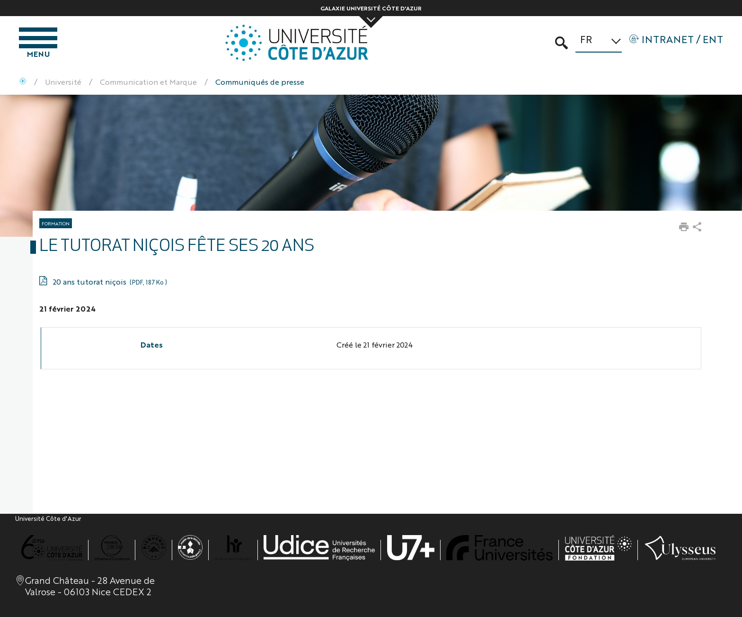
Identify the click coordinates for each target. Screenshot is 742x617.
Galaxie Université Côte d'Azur (371, 8)
